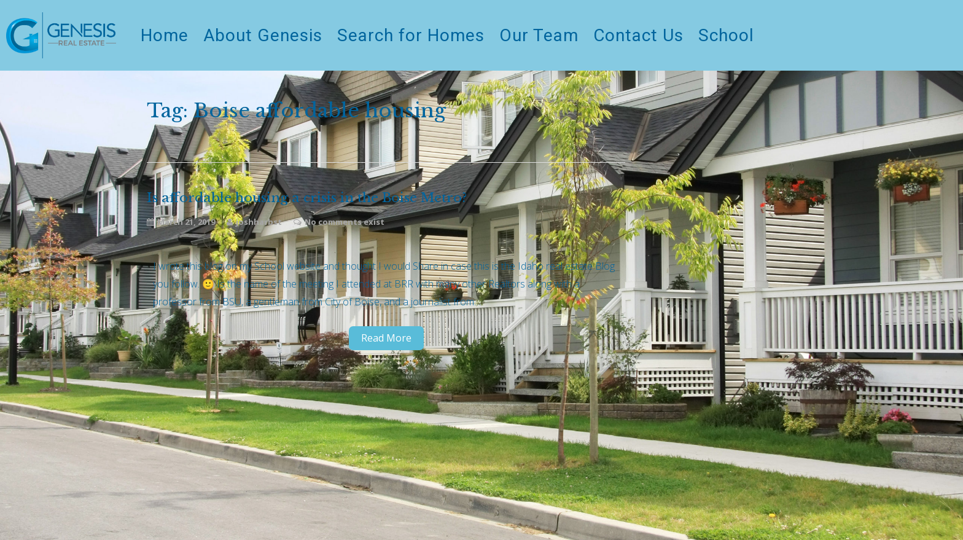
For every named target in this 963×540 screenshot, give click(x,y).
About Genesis (262, 35)
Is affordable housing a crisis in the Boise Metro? (307, 198)
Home (165, 35)
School (726, 35)
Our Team (539, 35)
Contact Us (638, 35)
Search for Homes (411, 35)
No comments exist (344, 221)
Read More (386, 338)
